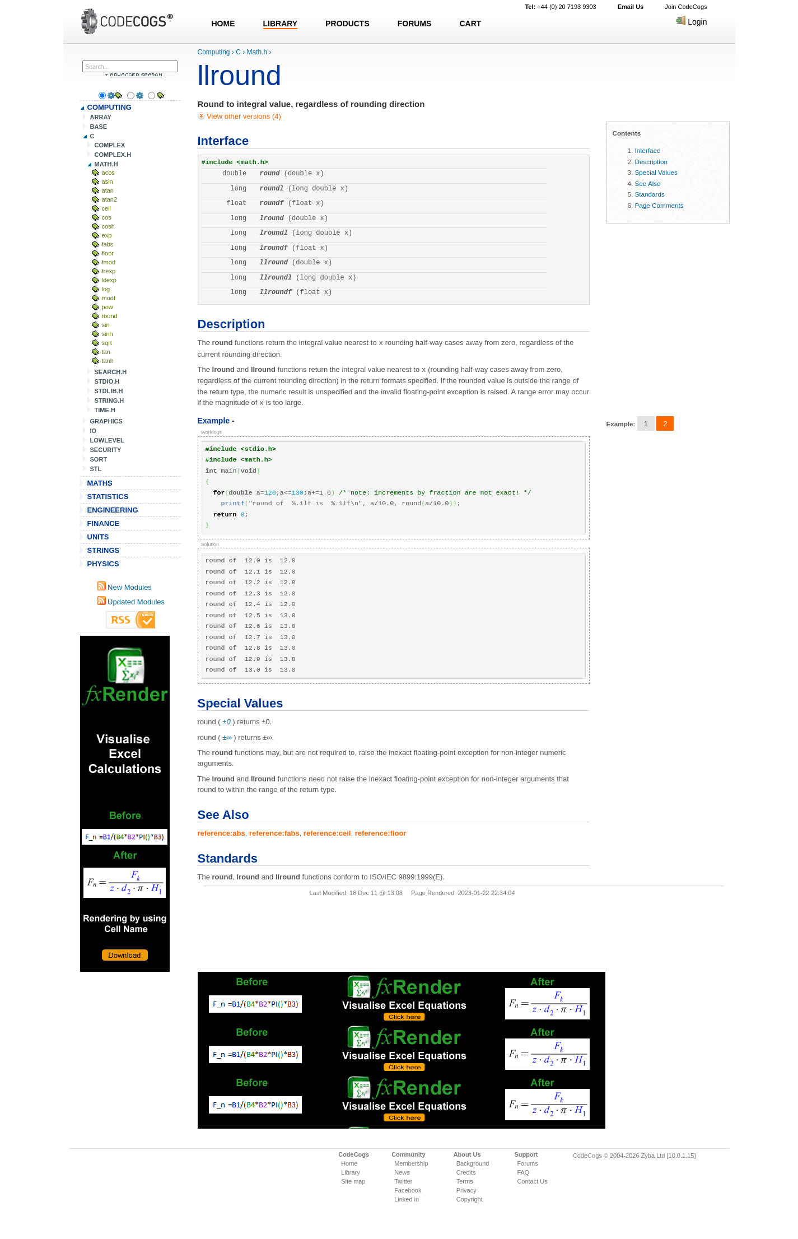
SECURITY (106, 449)
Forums (527, 1163)
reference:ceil (327, 831)
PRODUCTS (347, 23)
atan (108, 190)
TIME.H (105, 410)
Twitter (403, 1181)
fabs (108, 244)
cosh (108, 226)
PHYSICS (103, 564)
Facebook (407, 1190)
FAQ (523, 1172)
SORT (99, 459)
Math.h (257, 52)
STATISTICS (108, 496)
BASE (99, 126)
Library (350, 1172)
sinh (107, 333)
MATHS (100, 483)
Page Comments (659, 205)
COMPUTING (109, 107)
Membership (411, 1163)
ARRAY (100, 117)
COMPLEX (110, 145)
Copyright (469, 1199)
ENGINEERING (112, 510)
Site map (353, 1181)
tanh (108, 360)
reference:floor (381, 831)
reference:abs (221, 831)
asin (107, 181)
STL (96, 468)
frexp (109, 271)
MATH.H (106, 164)
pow (107, 307)
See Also (648, 183)
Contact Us (532, 1181)
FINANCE (103, 523)
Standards (650, 194)
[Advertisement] (125, 804)
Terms (464, 1181)
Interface (647, 150)
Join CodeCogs (686, 6)
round (110, 316)
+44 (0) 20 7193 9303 (560, 6)
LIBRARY (280, 23)
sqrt (107, 342)
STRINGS (103, 550)
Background (472, 1163)
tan (106, 351)
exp (107, 235)
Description (651, 161)
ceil (106, 208)
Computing (214, 52)
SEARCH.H (111, 372)
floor (108, 253)
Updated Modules (131, 602)
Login (691, 21)
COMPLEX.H (113, 154)
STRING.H (109, 400)
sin (106, 325)
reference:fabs (274, 831)
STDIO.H (107, 381)
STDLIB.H (109, 391)
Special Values (656, 172)
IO (93, 430)
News (402, 1172)
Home (349, 1163)
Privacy (466, 1190)
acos (108, 172)
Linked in (406, 1199)
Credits (466, 1172)
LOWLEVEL (107, 440)
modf (109, 298)
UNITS (98, 537)
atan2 (110, 199)
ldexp (109, 280)
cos (106, 217)
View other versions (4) (243, 116)
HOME (223, 23)
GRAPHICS (106, 421)
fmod (109, 262)
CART (470, 23)
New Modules (124, 587)
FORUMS (415, 23)
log (106, 289)
